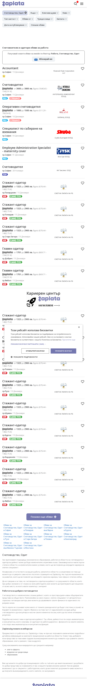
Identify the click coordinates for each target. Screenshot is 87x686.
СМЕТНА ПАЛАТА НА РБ (63, 194)
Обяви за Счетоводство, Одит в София (12, 531)
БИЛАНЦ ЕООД (64, 118)
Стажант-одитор (14, 184)
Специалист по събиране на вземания (23, 131)
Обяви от (26, 19)
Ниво (65, 13)
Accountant (10, 68)
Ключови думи (49, 13)
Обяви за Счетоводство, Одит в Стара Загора (33, 539)
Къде (33, 13)
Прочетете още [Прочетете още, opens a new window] (68, 340)
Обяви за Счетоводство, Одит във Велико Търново (12, 548)
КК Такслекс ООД (64, 171)
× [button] (79, 327)
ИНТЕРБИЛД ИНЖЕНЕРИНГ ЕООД (64, 95)
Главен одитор (13, 250)
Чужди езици (44, 19)
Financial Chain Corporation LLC (63, 72)
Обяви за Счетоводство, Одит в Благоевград (73, 539)
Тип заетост (10, 19)
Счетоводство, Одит (14, 13)
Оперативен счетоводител (22, 107)
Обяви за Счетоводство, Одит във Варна (53, 531)
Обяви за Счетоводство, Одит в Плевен (53, 539)
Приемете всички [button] (63, 351)
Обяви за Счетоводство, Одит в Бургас (73, 531)
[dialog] (43, 342)
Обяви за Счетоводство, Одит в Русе (12, 539)
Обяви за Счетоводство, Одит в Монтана (33, 548)
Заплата (61, 19)
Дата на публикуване (14, 25)
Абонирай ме (45, 59)
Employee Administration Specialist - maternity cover (22, 150)
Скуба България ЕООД (64, 138)
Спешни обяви (38, 25)
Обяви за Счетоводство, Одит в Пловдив (33, 531)
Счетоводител (13, 85)
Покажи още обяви (43, 520)
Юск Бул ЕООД (64, 157)
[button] (43, 344)
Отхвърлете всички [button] (34, 351)
